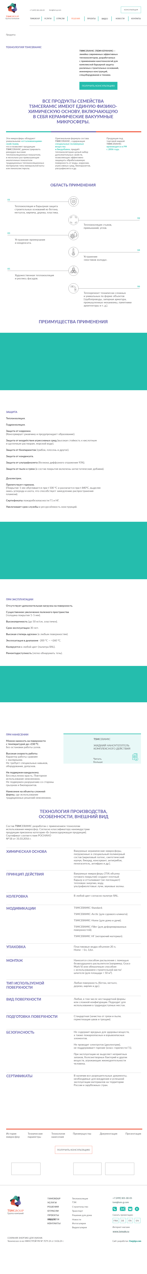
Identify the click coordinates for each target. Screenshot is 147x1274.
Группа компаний (12, 18)
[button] (131, 10)
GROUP (12, 16)
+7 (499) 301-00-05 (37, 10)
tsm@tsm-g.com (55, 10)
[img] (12, 8)
